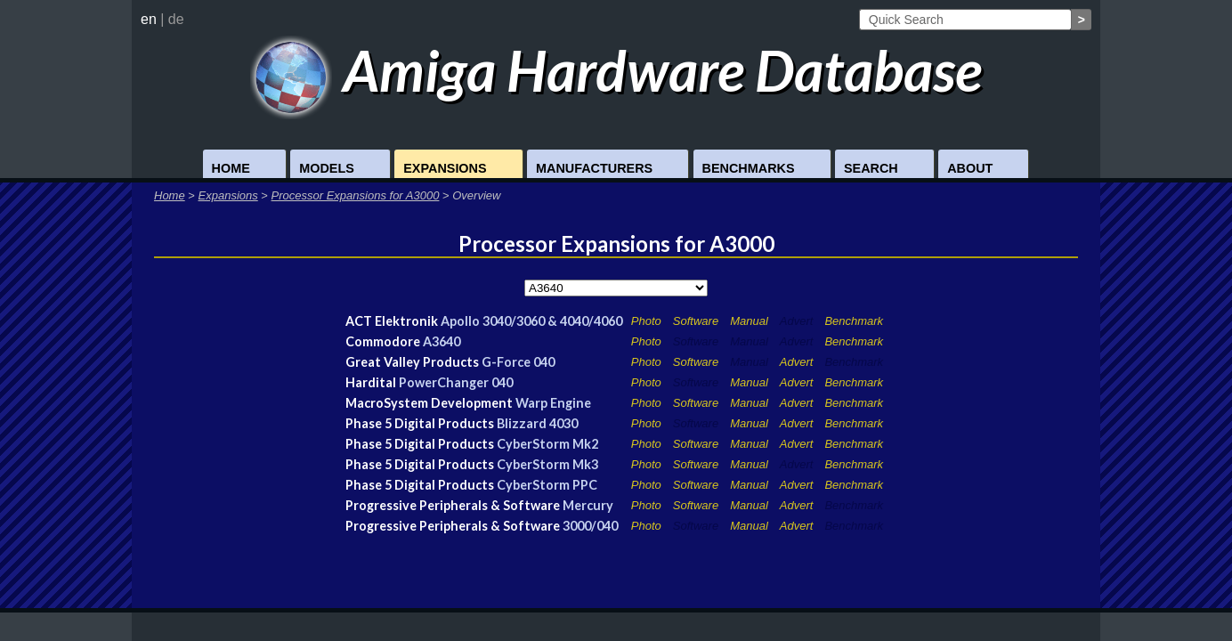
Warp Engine (553, 402)
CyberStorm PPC (547, 484)
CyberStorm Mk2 (547, 443)
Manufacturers (594, 168)
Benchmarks (748, 168)
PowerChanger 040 (456, 382)
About (970, 168)
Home (231, 168)
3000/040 (590, 525)
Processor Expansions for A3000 (356, 195)
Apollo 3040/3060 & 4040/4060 (531, 321)
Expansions (444, 168)
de (176, 19)
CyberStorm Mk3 (547, 464)
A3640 (441, 341)
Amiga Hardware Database (616, 70)
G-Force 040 (518, 361)
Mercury (588, 505)
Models (326, 168)
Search (871, 168)
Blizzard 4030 (537, 423)
